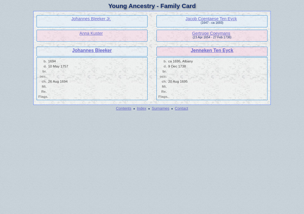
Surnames (160, 108)
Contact (181, 108)
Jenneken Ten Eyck (212, 50)
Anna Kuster (91, 33)
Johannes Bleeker (92, 50)
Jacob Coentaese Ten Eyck (211, 18)
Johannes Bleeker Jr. (91, 18)
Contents (123, 108)
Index (141, 108)
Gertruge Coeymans (211, 33)
